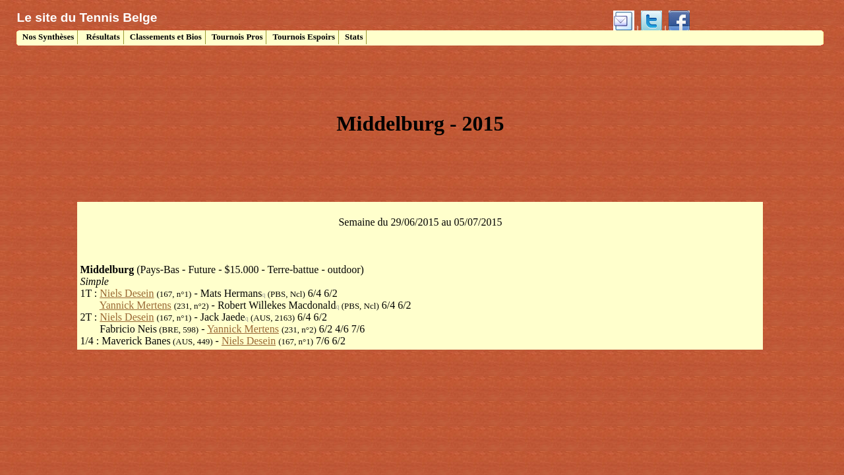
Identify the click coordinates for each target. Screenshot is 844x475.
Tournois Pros (237, 37)
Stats (354, 37)
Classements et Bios (166, 37)
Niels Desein (127, 293)
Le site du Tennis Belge (87, 17)
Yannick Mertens (135, 305)
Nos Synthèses (47, 37)
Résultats (102, 37)
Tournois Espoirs (303, 37)
